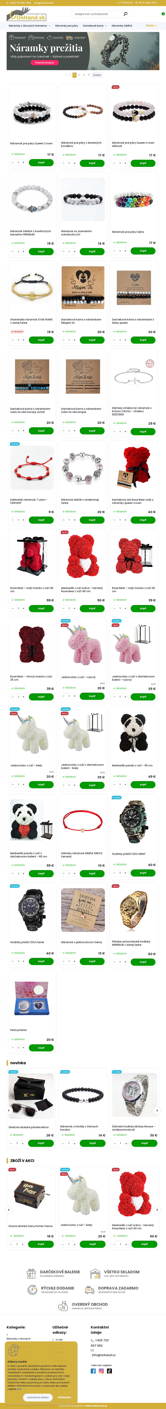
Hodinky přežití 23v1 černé (27, 942)
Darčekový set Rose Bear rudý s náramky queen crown (133, 501)
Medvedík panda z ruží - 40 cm (132, 765)
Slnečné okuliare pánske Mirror (29, 1127)
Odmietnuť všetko (38, 1397)
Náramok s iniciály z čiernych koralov (79, 1128)
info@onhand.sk (43, 3)
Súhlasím (64, 1397)
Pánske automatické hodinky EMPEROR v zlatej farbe (131, 943)
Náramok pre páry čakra (128, 232)
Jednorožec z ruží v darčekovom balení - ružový (133, 678)
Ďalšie (150, 25)
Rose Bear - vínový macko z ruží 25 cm (31, 678)
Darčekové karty (93, 25)
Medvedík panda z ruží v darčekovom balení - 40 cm (28, 855)
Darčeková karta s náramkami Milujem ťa (81, 321)
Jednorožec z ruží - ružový (78, 677)
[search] (125, 15)
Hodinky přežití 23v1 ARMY (129, 854)
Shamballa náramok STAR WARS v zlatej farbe (31, 321)
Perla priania (18, 1030)
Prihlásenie (127, 2)
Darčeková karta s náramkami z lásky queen (133, 321)
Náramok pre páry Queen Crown (31, 143)
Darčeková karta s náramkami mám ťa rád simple (81, 410)
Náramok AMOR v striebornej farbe (80, 501)
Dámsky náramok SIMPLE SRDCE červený (81, 855)
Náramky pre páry (66, 25)
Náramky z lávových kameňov (28, 25)
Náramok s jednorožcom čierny (81, 942)
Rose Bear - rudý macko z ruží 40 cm (31, 589)
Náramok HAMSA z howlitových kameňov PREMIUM (30, 233)
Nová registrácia (147, 2)
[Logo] (26, 14)
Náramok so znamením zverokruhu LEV (76, 233)
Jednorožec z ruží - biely (26, 765)
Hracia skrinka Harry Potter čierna (31, 1226)
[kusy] (18, 162)
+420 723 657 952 (19, 3)
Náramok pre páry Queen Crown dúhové (133, 144)
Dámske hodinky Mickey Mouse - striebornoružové (133, 1128)
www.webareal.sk (96, 1406)
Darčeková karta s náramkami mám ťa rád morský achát (30, 410)
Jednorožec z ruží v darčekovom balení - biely (82, 766)
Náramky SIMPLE (122, 25)
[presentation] (9, 1111)
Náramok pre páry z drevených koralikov (81, 144)
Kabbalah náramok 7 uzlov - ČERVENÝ (28, 501)
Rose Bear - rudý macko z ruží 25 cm (133, 589)
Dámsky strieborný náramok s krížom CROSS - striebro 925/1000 (132, 411)
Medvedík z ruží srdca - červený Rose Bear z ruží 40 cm (82, 589)
